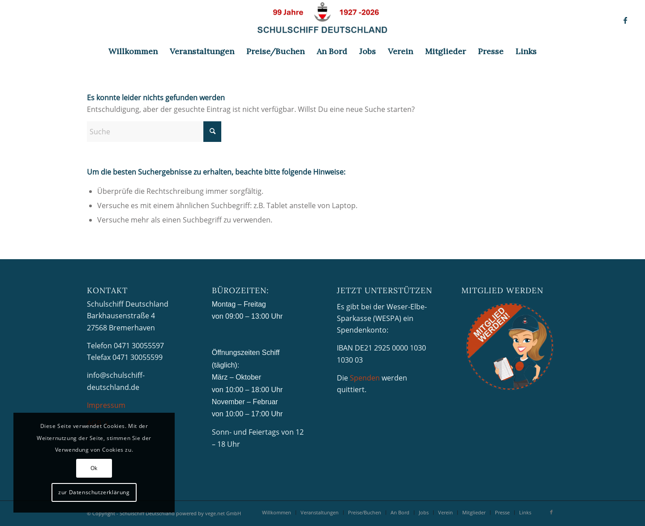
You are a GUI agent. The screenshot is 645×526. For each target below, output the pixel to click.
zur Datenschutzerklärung (93, 492)
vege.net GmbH (223, 513)
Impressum (106, 405)
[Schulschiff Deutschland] (322, 20)
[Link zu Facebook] (625, 20)
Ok (94, 468)
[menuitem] (133, 51)
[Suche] (154, 131)
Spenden (365, 378)
